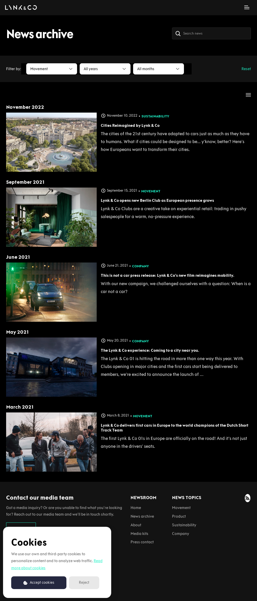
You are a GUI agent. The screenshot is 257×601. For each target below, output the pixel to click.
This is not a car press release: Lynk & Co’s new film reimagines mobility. (167, 275)
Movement (150, 191)
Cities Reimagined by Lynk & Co (130, 125)
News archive (142, 516)
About (136, 524)
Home (136, 507)
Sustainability (155, 116)
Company (140, 266)
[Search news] (211, 33)
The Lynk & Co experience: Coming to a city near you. (150, 350)
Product (179, 516)
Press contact (142, 542)
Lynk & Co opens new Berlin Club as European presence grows (157, 200)
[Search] (178, 33)
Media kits (139, 533)
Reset (246, 68)
